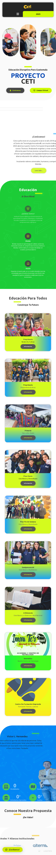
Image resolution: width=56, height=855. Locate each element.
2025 (38, 14)
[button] (18, 14)
